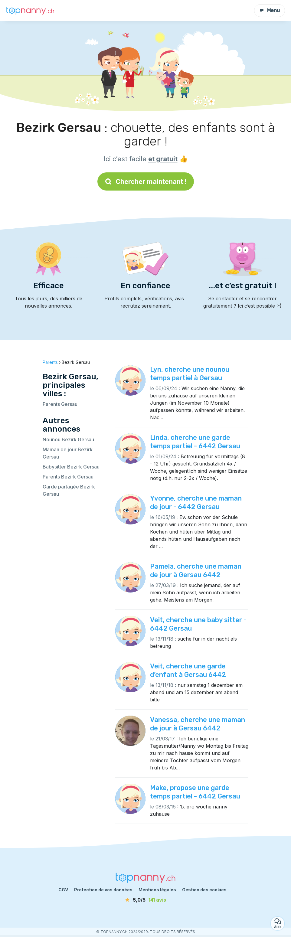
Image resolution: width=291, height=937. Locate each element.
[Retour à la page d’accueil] (30, 10)
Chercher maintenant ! (146, 181)
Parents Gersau (60, 404)
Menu (269, 10)
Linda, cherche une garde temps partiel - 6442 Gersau (195, 441)
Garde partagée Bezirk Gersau (69, 490)
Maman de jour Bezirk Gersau (68, 453)
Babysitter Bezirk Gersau (71, 467)
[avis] (145, 899)
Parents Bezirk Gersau (68, 477)
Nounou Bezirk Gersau (68, 439)
